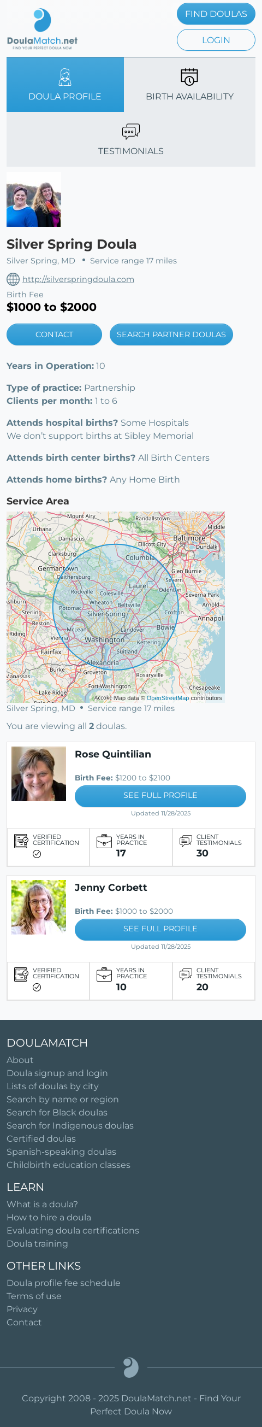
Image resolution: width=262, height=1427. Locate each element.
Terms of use (34, 1296)
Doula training (37, 1243)
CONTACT (54, 334)
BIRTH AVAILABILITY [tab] (190, 85)
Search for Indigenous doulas (70, 1125)
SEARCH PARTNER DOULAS (171, 334)
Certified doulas (41, 1139)
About (20, 1060)
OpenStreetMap (168, 698)
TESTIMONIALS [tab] (131, 139)
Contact (24, 1322)
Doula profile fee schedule (64, 1283)
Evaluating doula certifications (73, 1230)
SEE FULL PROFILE (160, 795)
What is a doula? (42, 1204)
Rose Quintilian (113, 754)
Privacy (22, 1309)
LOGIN (216, 40)
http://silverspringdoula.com (78, 279)
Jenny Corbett (111, 887)
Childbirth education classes (68, 1165)
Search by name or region (63, 1099)
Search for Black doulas (57, 1112)
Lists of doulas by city (53, 1086)
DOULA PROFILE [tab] (65, 85)
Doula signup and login (57, 1073)
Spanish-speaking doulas (61, 1152)
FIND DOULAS (216, 14)
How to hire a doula (49, 1217)
